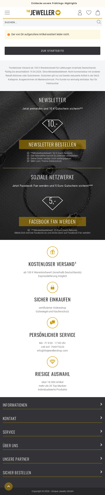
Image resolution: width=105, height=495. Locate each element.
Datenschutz (55, 161)
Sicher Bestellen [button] (52, 472)
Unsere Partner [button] (52, 459)
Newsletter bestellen (52, 144)
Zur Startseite (52, 50)
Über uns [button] (52, 445)
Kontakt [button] (52, 418)
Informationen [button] (52, 405)
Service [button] (52, 432)
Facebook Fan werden (52, 221)
